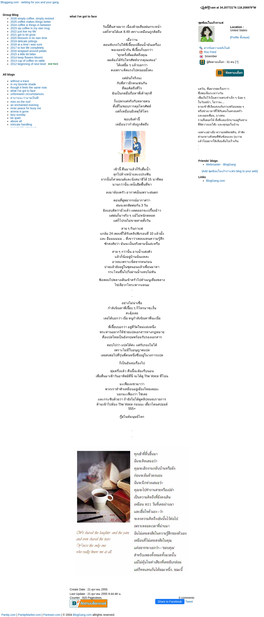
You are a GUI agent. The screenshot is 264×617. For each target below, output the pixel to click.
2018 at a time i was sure (26, 44)
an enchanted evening (24, 105)
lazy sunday (17, 114)
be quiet (15, 118)
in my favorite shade (23, 84)
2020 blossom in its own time (28, 38)
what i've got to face (22, 90)
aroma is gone (19, 111)
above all (16, 121)
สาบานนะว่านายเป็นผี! (24, 97)
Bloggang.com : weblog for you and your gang (30, 2)
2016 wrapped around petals (28, 51)
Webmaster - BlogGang (221, 164)
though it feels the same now (28, 87)
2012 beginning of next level (28, 64)
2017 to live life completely (27, 47)
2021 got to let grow (22, 34)
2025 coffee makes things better (30, 21)
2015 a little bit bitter (23, 54)
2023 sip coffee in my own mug (30, 28)
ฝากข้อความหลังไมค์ (214, 48)
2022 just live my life (23, 31)
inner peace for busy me (25, 108)
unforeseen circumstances (27, 94)
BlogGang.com (215, 180)
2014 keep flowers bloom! (26, 57)
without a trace (19, 81)
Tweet (189, 601)
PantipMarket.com (29, 614)
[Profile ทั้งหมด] (239, 37)
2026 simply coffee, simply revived (32, 18)
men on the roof (20, 101)
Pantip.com (8, 614)
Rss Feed (207, 52)
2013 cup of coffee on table (27, 60)
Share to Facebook (170, 601)
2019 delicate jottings (23, 41)
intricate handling (21, 124)
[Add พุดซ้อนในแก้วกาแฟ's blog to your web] (230, 171)
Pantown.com (52, 614)
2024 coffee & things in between (30, 25)
